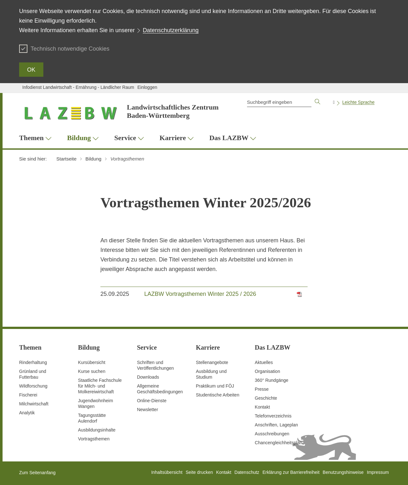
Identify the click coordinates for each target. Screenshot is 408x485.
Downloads (148, 377)
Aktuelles (264, 362)
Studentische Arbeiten (217, 394)
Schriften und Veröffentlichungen (155, 365)
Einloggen (147, 87)
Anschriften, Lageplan (276, 424)
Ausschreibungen (272, 433)
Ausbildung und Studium (211, 374)
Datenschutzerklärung (171, 30)
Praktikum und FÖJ (215, 386)
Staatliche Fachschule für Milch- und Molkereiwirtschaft (100, 386)
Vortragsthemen (94, 438)
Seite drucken (199, 472)
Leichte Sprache (358, 102)
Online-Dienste (152, 400)
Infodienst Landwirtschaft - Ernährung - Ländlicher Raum (78, 87)
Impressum (378, 472)
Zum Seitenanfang (37, 472)
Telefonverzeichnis (273, 415)
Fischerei (28, 394)
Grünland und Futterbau (32, 374)
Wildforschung (33, 386)
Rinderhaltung (33, 362)
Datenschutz (247, 472)
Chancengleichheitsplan (278, 442)
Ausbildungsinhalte (97, 429)
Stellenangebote (212, 362)
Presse (262, 389)
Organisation (267, 371)
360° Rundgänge (271, 380)
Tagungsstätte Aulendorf (92, 418)
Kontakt (262, 407)
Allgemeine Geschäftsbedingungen (160, 388)
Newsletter (147, 409)
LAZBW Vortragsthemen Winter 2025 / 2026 (200, 294)
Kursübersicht (92, 362)
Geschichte (266, 398)
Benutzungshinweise (343, 472)
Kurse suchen (92, 371)
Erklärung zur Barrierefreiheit (290, 472)
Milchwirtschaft (33, 403)
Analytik (27, 412)
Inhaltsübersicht (166, 472)
